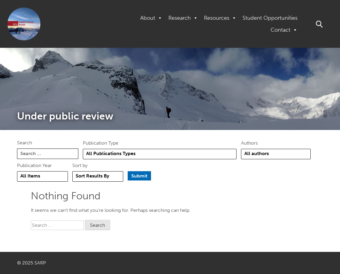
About (151, 18)
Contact (284, 30)
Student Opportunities (270, 18)
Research (183, 18)
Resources (220, 18)
